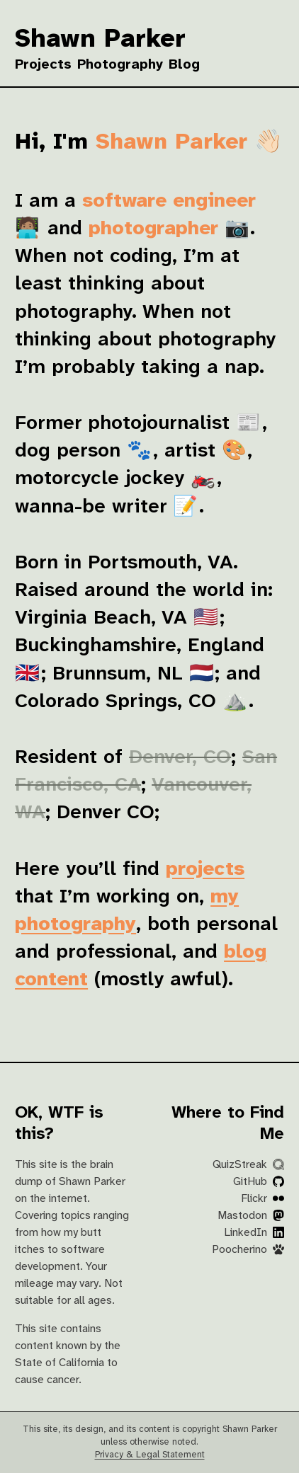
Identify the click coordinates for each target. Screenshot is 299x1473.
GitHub (258, 1182)
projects (205, 869)
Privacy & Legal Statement (150, 1455)
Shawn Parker (100, 39)
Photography (120, 64)
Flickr (262, 1199)
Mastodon (251, 1216)
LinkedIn (254, 1233)
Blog (184, 64)
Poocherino (248, 1250)
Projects (43, 64)
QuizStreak (248, 1165)
